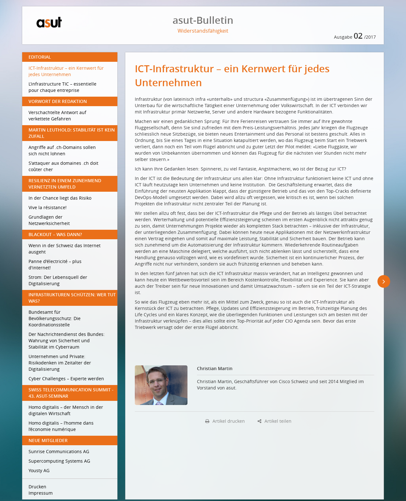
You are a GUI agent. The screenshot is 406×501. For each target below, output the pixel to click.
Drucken (37, 487)
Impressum (41, 493)
